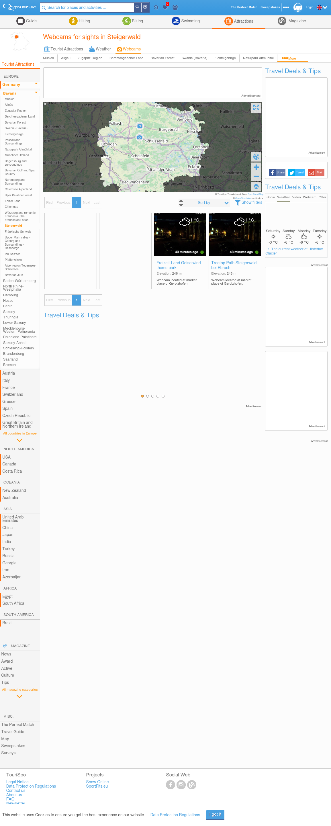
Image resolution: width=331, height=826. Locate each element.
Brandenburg (13, 354)
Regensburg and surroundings (16, 163)
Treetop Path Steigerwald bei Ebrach (233, 265)
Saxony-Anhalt (15, 343)
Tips (5, 683)
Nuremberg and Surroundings (15, 182)
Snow (271, 197)
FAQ (10, 799)
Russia (8, 556)
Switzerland (12, 395)
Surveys (8, 753)
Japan (7, 535)
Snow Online (97, 782)
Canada (9, 464)
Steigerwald (13, 225)
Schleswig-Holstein (18, 348)
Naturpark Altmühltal (258, 58)
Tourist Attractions (66, 49)
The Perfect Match (17, 725)
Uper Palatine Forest (18, 195)
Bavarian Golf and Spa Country (20, 172)
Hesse (8, 301)
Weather (103, 49)
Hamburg (10, 295)
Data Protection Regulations (175, 815)
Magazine (296, 21)
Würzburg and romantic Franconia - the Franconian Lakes (20, 217)
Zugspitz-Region (90, 58)
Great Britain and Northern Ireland (17, 424)
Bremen (9, 365)
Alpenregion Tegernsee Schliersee (20, 267)
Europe (11, 77)
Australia (10, 498)
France (8, 388)
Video (296, 197)
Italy (6, 381)
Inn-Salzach (13, 254)
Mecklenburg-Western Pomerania (19, 330)
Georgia (9, 563)
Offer (322, 197)
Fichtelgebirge (225, 58)
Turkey (8, 549)
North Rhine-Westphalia (13, 288)
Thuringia (10, 317)
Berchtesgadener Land (126, 58)
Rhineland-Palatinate (20, 337)
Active (6, 669)
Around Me (148, 8)
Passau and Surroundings (14, 142)
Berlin (7, 306)
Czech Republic (16, 416)
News (6, 654)
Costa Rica (12, 471)
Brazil (7, 623)
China (7, 528)
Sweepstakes (13, 746)
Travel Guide (12, 732)
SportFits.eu (97, 786)
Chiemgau (11, 206)
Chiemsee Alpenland (18, 189)
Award (7, 661)
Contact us (16, 791)
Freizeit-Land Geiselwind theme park (178, 265)
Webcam (309, 197)
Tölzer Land (13, 201)
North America (18, 449)
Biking (137, 21)
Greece (8, 402)
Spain (7, 409)
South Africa (13, 604)
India (6, 542)
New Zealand (14, 491)
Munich (48, 58)
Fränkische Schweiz (18, 231)
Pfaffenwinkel (14, 260)
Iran (5, 570)
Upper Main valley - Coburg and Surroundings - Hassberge (17, 243)
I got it (215, 815)
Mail (319, 172)
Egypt (7, 597)
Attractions (243, 21)
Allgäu (65, 58)
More (292, 58)
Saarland (10, 359)
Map (5, 739)
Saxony (9, 312)
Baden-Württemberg (19, 281)
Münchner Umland (17, 155)
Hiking (84, 21)
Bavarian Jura (14, 275)
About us (14, 795)
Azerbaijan (11, 577)
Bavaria (9, 93)
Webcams (132, 49)
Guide (31, 21)
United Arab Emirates (12, 519)
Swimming (190, 21)
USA (6, 457)
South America (18, 615)
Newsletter (16, 804)
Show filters (252, 203)
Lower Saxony (14, 323)
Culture (7, 676)
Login (309, 7)
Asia (7, 509)
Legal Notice (17, 782)
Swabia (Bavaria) (194, 58)
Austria (8, 373)
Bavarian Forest (163, 58)
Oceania (11, 482)
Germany (11, 85)
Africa (10, 588)
